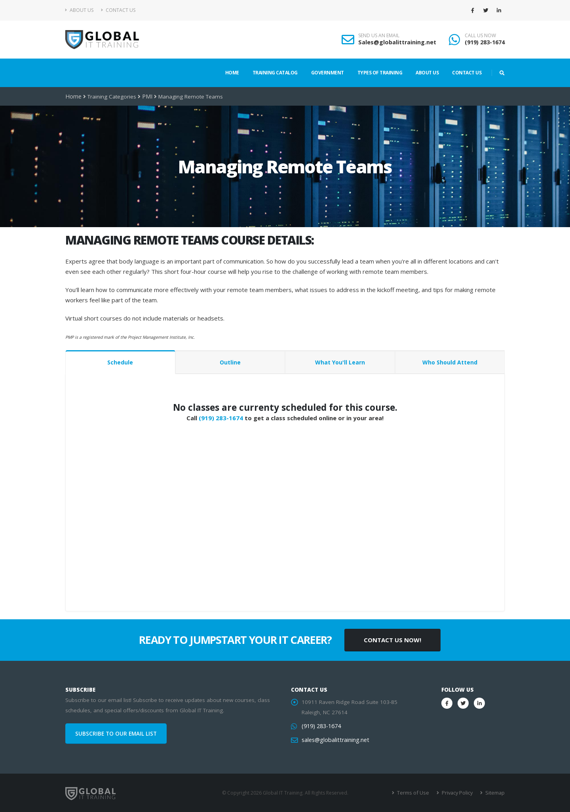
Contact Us (118, 10)
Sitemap (495, 792)
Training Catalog (275, 72)
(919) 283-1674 (485, 42)
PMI (145, 96)
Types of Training (380, 72)
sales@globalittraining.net (334, 740)
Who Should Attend (449, 362)
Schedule (120, 362)
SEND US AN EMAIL (378, 35)
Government (327, 72)
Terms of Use (415, 792)
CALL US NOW (480, 35)
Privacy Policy (458, 792)
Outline (230, 362)
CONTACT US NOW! (392, 640)
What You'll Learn (340, 362)
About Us (79, 10)
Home (232, 72)
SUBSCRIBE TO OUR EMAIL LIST (116, 733)
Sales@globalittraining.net (397, 42)
